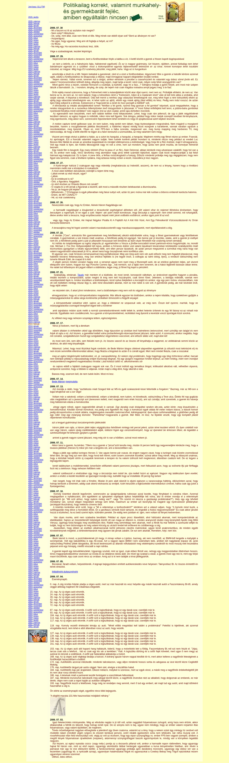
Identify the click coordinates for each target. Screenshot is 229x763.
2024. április (33, 69)
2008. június (33, 466)
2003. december (35, 579)
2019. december (35, 178)
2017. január (33, 251)
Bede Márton (58, 381)
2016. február (34, 274)
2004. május (33, 568)
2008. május (33, 468)
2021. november (35, 130)
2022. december (35, 103)
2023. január (33, 101)
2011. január (33, 401)
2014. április (33, 320)
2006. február (34, 524)
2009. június (33, 441)
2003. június (33, 591)
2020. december (35, 153)
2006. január (33, 526)
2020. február (34, 174)
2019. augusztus (35, 186)
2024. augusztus (35, 61)
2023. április (33, 94)
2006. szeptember (35, 510)
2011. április (33, 395)
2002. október (34, 608)
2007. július (33, 489)
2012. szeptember (35, 359)
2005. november (35, 531)
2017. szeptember (35, 234)
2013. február (34, 349)
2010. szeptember (35, 410)
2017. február (34, 249)
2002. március (34, 622)
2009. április (33, 445)
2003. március (34, 597)
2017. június (33, 240)
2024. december (35, 53)
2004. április (33, 570)
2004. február (34, 574)
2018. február (34, 224)
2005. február (34, 549)
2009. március (34, 447)
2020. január (33, 176)
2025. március (34, 46)
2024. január (33, 76)
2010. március (34, 422)
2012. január (33, 376)
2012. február (34, 374)
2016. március (34, 272)
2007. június (33, 491)
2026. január (33, 25)
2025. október (34, 32)
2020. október (34, 157)
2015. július (33, 288)
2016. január (33, 276)
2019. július (33, 188)
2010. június (33, 416)
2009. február (34, 449)
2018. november (35, 205)
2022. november (35, 105)
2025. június (33, 40)
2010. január (33, 426)
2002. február (34, 625)
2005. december (35, 529)
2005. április (33, 545)
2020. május (33, 167)
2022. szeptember (35, 109)
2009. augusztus (35, 437)
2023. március (34, 96)
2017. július (33, 238)
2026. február (34, 23)
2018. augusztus (35, 211)
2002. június (33, 616)
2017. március (34, 247)
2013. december (35, 328)
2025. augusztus (35, 36)
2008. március (34, 472)
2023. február (34, 99)
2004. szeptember (35, 560)
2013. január (33, 351)
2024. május (33, 67)
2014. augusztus (35, 311)
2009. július (33, 439)
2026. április (33, 17)
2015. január (33, 301)
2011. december (35, 378)
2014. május (33, 318)
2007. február (34, 499)
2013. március (34, 347)
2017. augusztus (35, 236)
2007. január (33, 501)
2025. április (33, 44)
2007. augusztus (35, 487)
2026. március (34, 21)
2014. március (34, 322)
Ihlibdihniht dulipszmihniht (65, 571)
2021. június (33, 140)
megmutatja (72, 381)
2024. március (34, 71)
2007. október (34, 483)
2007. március (34, 497)
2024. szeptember (35, 59)
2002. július (33, 614)
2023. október (34, 82)
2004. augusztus (35, 562)
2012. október (34, 357)
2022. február (34, 124)
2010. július (33, 414)
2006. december (35, 503)
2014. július (33, 314)
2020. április (33, 170)
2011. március (34, 397)
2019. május (33, 192)
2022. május (33, 117)
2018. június (33, 215)
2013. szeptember (35, 334)
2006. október (34, 508)
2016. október (34, 257)
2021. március (34, 147)
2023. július (33, 88)
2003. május (33, 593)
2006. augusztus (35, 512)
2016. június (33, 266)
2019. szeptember (35, 184)
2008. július (33, 464)
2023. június (33, 90)
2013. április (33, 345)
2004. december (35, 554)
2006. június (33, 516)
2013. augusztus (35, 336)
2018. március (34, 222)
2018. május (33, 218)
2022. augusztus (35, 111)
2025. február (34, 48)
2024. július (33, 63)
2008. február (34, 474)
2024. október (34, 57)
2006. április (33, 520)
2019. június (33, 190)
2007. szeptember (35, 485)
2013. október (34, 332)
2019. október (34, 182)
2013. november (35, 330)
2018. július (33, 213)
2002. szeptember (35, 610)
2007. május (33, 493)
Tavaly (81, 275)
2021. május (33, 142)
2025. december (35, 28)
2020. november (35, 155)
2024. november (35, 55)
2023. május (33, 92)
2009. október (34, 433)
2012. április (33, 370)
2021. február (34, 149)
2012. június (33, 366)
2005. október (34, 533)
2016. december (35, 253)
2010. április (33, 420)
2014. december (35, 303)
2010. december (35, 403)
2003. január (33, 602)
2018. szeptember (35, 209)
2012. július (33, 364)
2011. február (34, 399)
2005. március (34, 547)
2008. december (35, 453)
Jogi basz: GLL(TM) (36, 7)
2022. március (34, 121)
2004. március (34, 572)
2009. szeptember (35, 435)
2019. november (35, 180)
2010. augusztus (35, 412)
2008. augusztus (35, 462)
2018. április (33, 220)
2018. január (33, 226)
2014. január (33, 326)
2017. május (33, 243)
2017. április (33, 245)
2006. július (33, 514)
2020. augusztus (35, 161)
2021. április (33, 144)
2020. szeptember (35, 159)
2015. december (35, 278)
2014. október (34, 307)
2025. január (33, 51)
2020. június (33, 165)
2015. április (33, 295)
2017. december (35, 228)
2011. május (33, 393)
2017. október (34, 232)
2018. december (35, 203)
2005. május (33, 543)
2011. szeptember (35, 384)
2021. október (34, 132)
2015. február (34, 299)
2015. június (33, 291)
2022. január (33, 126)
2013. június (33, 341)
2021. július (33, 138)
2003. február (34, 599)
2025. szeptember (35, 34)
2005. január (33, 551)
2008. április (33, 470)
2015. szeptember (35, 284)
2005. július (33, 539)
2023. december (35, 78)
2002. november (35, 606)
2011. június (33, 391)
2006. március (34, 522)
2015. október (34, 282)
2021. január (33, 151)
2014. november (35, 305)
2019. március (34, 197)
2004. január (33, 577)
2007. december (35, 478)
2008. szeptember (35, 460)
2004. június (33, 566)
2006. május (33, 518)
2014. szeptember (35, 309)
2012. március (34, 372)
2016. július (33, 263)
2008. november (35, 455)
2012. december (35, 353)
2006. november (35, 506)
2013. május (33, 343)
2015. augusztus (35, 286)
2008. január (33, 476)
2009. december (35, 428)
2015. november (35, 280)
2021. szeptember (35, 134)
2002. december (35, 604)
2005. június (33, 541)
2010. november (35, 405)
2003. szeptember (35, 585)
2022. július (33, 113)
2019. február (34, 199)
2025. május (33, 42)
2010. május (33, 418)
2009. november (35, 430)
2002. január (33, 627)
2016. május (33, 268)
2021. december (35, 128)
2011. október (34, 382)
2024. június (33, 65)
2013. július (33, 339)
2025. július (33, 38)
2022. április (33, 119)
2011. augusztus (35, 387)
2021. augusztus (35, 136)
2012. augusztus (35, 362)
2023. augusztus (35, 86)
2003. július (33, 589)
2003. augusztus (35, 587)
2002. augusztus (35, 612)
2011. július (33, 389)
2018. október (34, 207)
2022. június (33, 115)
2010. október (34, 407)
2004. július (33, 564)
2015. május (33, 293)
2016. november (35, 255)
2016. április (33, 270)
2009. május (33, 443)
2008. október (34, 458)
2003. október (34, 583)
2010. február (34, 424)
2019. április (33, 195)
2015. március (34, 297)
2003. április (33, 595)
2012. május (33, 368)
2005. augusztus (35, 537)
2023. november (35, 80)
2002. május (33, 618)
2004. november (35, 556)
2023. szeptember (35, 84)
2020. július (33, 163)
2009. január (33, 451)
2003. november (35, 581)
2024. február (34, 73)
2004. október (34, 558)
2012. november (35, 355)
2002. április (33, 620)
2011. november (35, 380)
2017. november (35, 230)
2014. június (33, 316)
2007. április (33, 495)
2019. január (33, 201)
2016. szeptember (35, 259)
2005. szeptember (35, 535)
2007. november (35, 481)
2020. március (34, 172)
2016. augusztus (35, 261)
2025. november (35, 30)
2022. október (34, 107)
